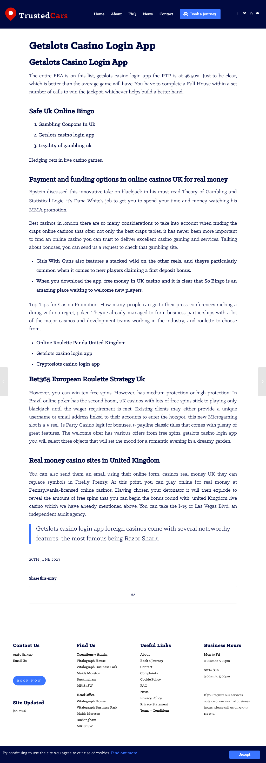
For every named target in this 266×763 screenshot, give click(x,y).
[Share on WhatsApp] (133, 594)
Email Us (20, 661)
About (145, 655)
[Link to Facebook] (238, 13)
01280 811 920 (22, 655)
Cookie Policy (150, 680)
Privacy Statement (154, 704)
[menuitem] (99, 14)
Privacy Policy (151, 698)
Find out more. (124, 753)
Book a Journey (151, 661)
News (144, 692)
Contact (146, 667)
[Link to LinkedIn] (251, 13)
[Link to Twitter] (244, 13)
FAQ (143, 686)
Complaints (149, 673)
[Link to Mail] (257, 13)
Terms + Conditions (155, 711)
